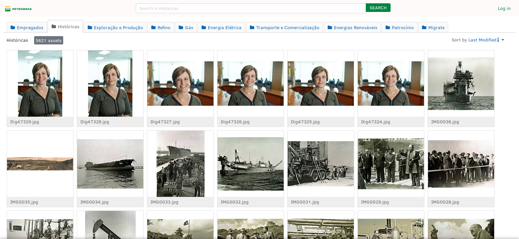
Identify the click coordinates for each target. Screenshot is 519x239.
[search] (251, 8)
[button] (378, 7)
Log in (504, 8)
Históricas (17, 40)
